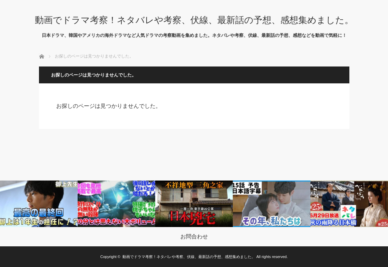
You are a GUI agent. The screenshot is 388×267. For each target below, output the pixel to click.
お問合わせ (194, 236)
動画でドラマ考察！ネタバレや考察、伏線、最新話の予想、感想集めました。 (194, 20)
